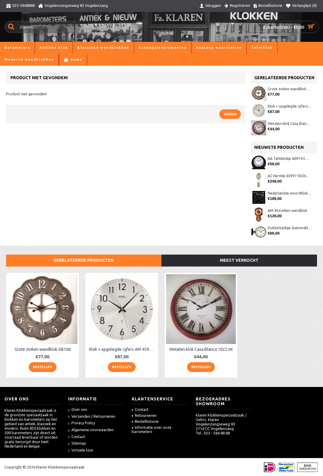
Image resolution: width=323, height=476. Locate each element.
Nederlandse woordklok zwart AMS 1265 (289, 193)
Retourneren (144, 415)
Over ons (77, 409)
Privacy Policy (81, 423)
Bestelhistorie (145, 421)
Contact (76, 437)
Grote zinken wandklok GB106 (289, 89)
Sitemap (77, 443)
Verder (230, 114)
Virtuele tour (81, 450)
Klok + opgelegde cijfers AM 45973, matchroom (289, 106)
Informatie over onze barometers (152, 429)
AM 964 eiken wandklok (287, 210)
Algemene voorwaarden (91, 430)
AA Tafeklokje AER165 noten (289, 158)
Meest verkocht (239, 260)
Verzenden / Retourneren (91, 416)
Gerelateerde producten (83, 260)
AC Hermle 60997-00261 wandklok (289, 176)
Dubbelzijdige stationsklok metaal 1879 (289, 228)
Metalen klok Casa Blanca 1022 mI (289, 123)
